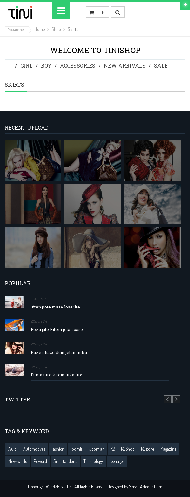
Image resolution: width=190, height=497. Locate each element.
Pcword (40, 461)
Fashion (58, 449)
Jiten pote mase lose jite (55, 307)
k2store (147, 449)
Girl (26, 65)
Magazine (168, 449)
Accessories (77, 65)
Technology (93, 461)
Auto (12, 449)
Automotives (34, 449)
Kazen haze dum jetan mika (59, 352)
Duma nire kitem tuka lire (56, 375)
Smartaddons (65, 461)
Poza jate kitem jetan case (57, 329)
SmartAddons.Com (145, 486)
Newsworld (17, 461)
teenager (116, 461)
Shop (56, 29)
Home (39, 29)
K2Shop (128, 449)
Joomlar (96, 449)
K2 (112, 449)
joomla (77, 449)
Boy (46, 65)
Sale (161, 65)
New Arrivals (125, 65)
